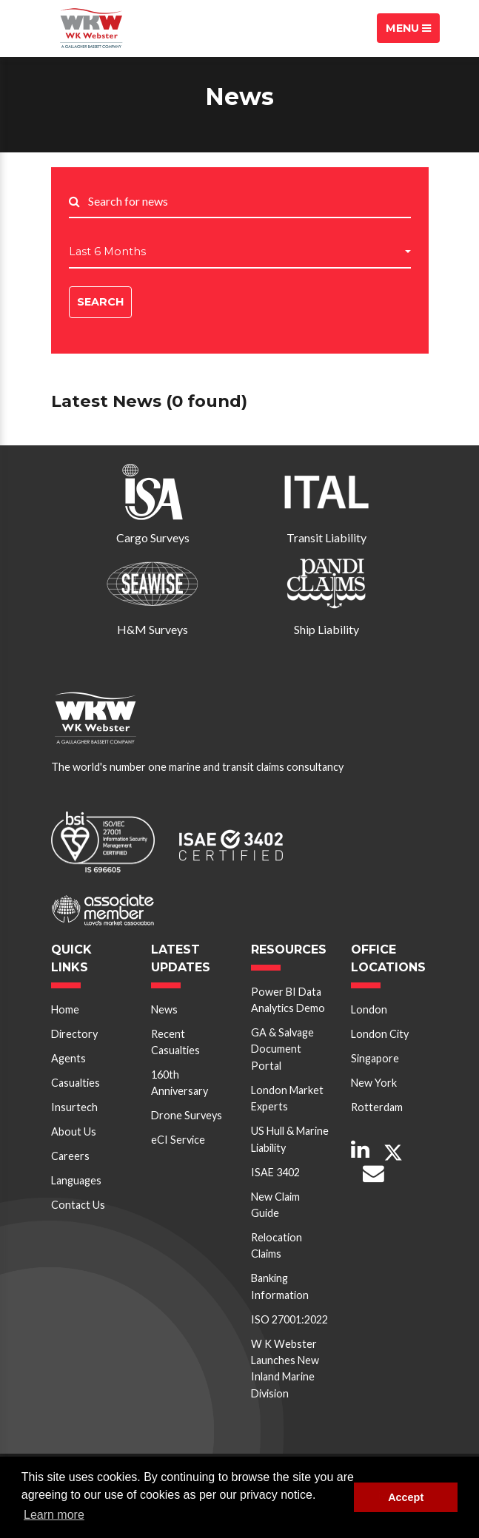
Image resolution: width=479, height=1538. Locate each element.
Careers (70, 1156)
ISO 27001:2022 (289, 1319)
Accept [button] (405, 1497)
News (164, 1009)
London (369, 1009)
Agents (68, 1058)
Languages (76, 1180)
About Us (73, 1131)
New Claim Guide (275, 1204)
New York (374, 1082)
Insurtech (74, 1107)
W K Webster (92, 28)
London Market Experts (287, 1098)
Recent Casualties (175, 1042)
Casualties (75, 1082)
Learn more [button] (54, 1514)
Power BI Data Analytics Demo (288, 999)
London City (380, 1034)
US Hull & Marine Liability (290, 1138)
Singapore (375, 1058)
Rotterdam (377, 1107)
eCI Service (178, 1139)
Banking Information (280, 1286)
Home (65, 1009)
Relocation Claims (276, 1245)
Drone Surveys (186, 1115)
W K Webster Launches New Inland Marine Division (285, 1369)
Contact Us (78, 1204)
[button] (240, 252)
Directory (74, 1034)
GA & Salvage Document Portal (282, 1049)
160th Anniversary (179, 1082)
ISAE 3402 (275, 1172)
